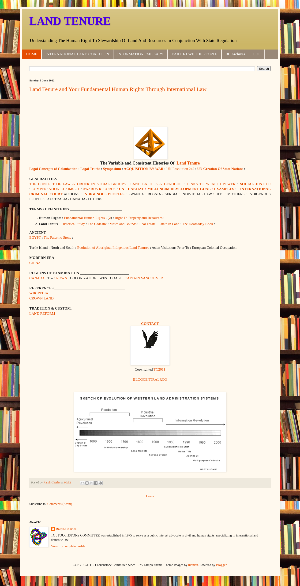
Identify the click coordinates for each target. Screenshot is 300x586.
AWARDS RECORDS (99, 189)
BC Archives (235, 54)
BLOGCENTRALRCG (150, 379)
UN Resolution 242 (180, 169)
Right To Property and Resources (139, 218)
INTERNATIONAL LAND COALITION (77, 54)
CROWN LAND (41, 298)
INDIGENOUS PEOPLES (103, 194)
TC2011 (159, 369)
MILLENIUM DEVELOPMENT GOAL (178, 189)
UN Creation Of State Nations (220, 169)
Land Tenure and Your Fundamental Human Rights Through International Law (117, 89)
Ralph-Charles (66, 529)
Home (150, 496)
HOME (31, 54)
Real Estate (147, 224)
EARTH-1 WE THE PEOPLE (194, 54)
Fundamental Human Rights (84, 218)
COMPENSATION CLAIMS (52, 189)
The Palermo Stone (57, 237)
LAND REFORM (42, 313)
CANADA (37, 278)
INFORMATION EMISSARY (140, 54)
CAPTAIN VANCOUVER (144, 278)
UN (121, 189)
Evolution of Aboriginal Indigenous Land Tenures (113, 247)
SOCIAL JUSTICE (255, 184)
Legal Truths (90, 169)
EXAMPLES (224, 189)
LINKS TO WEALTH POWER (211, 184)
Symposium (112, 169)
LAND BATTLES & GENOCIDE (156, 184)
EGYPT (35, 237)
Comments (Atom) (59, 504)
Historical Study (73, 224)
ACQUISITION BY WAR (143, 169)
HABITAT (136, 189)
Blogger (221, 565)
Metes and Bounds (123, 224)
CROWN (60, 278)
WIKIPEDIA (38, 293)
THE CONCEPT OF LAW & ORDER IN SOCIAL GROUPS (77, 184)
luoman (193, 565)
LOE (257, 54)
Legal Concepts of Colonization (53, 169)
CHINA (35, 263)
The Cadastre (97, 224)
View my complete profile (68, 546)
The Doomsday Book (197, 224)
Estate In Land (169, 224)
